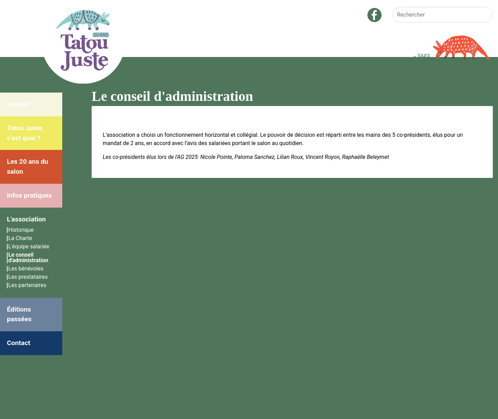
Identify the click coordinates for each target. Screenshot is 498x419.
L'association (26, 219)
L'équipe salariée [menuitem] (28, 246)
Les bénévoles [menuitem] (25, 268)
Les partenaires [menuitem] (27, 285)
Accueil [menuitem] (18, 104)
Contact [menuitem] (18, 343)
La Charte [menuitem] (20, 238)
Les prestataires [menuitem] (28, 277)
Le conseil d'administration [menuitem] (28, 257)
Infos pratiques (29, 195)
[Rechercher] (443, 14)
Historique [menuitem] (21, 230)
